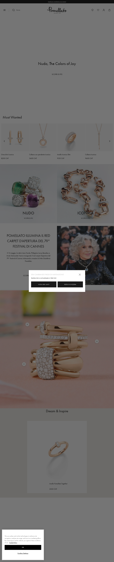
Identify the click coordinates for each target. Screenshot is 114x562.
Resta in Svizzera (70, 284)
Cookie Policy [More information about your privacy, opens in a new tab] (13, 542)
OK (23, 547)
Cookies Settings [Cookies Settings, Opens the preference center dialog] (23, 553)
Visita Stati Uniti (43, 284)
